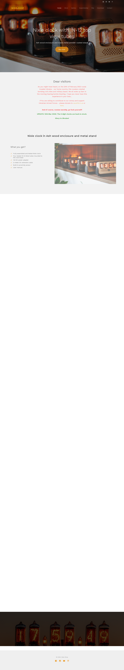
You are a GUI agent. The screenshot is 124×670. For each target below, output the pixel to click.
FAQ (92, 8)
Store (66, 8)
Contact (109, 8)
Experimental (83, 8)
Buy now (62, 49)
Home (59, 8)
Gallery (73, 8)
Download (100, 8)
